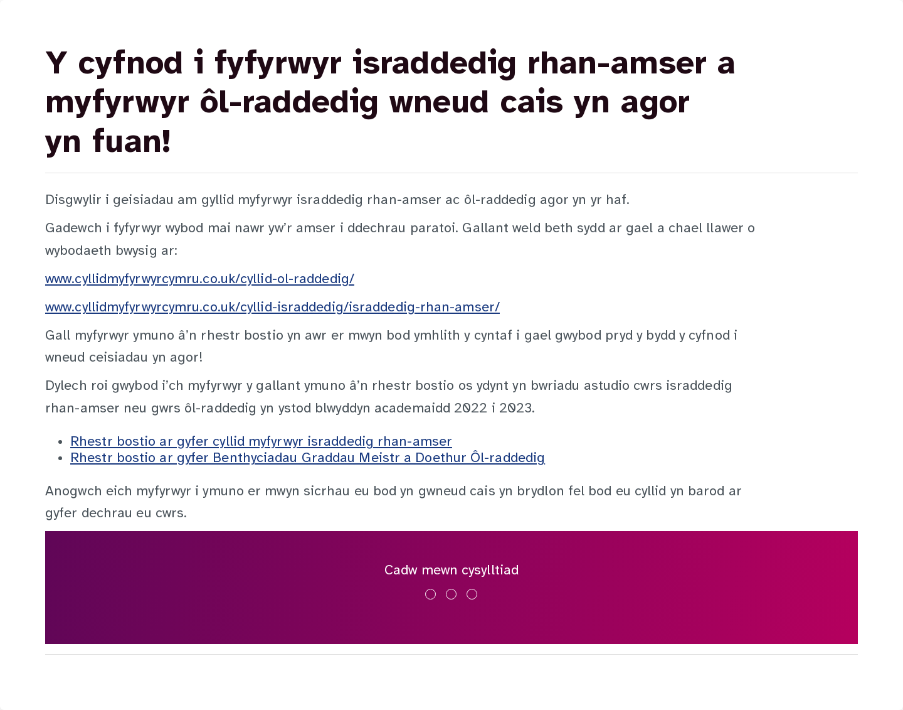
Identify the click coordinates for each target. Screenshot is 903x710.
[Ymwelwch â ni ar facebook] (430, 594)
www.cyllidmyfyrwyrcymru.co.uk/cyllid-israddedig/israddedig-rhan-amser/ (272, 307)
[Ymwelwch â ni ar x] (451, 594)
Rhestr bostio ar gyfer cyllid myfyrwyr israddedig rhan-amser (261, 441)
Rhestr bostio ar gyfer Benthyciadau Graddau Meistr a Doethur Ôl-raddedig (307, 458)
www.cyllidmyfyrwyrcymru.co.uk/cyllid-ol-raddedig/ (199, 279)
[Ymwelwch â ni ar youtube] (472, 594)
